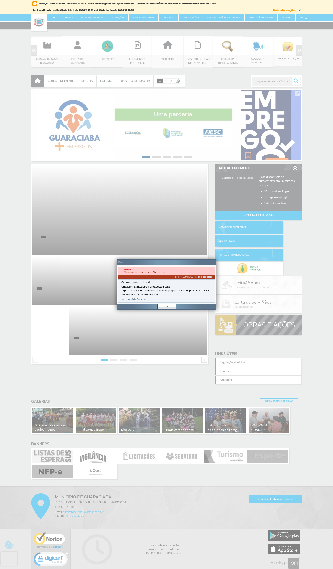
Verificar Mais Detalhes (134, 299)
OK (166, 306)
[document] (166, 284)
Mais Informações (284, 10)
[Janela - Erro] (166, 284)
